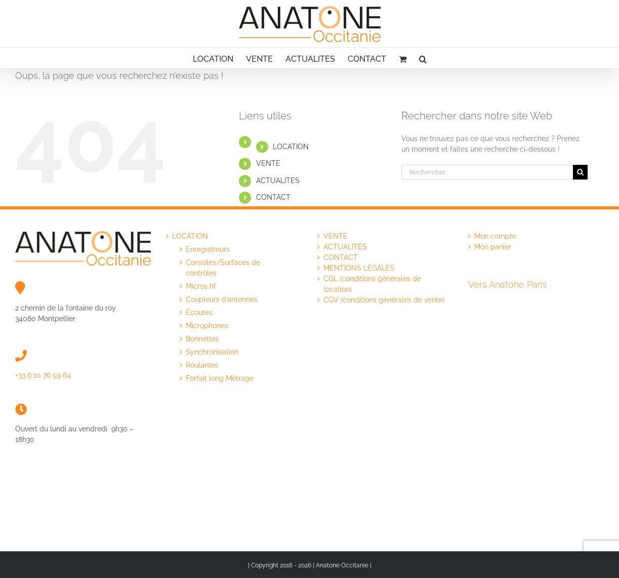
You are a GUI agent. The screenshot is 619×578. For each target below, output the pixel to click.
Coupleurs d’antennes (222, 299)
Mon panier (492, 247)
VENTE (268, 163)
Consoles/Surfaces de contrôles (223, 267)
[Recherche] (580, 172)
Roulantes (202, 365)
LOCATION (291, 147)
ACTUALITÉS (345, 247)
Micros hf (201, 286)
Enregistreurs (208, 249)
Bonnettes (202, 339)
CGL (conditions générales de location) (372, 284)
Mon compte (495, 236)
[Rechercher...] (487, 172)
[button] (423, 58)
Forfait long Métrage (220, 378)
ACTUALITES (278, 180)
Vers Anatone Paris (507, 284)
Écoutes (199, 312)
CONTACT (273, 197)
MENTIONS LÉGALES (359, 268)
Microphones (207, 326)
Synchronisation (212, 352)
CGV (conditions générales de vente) (383, 300)
